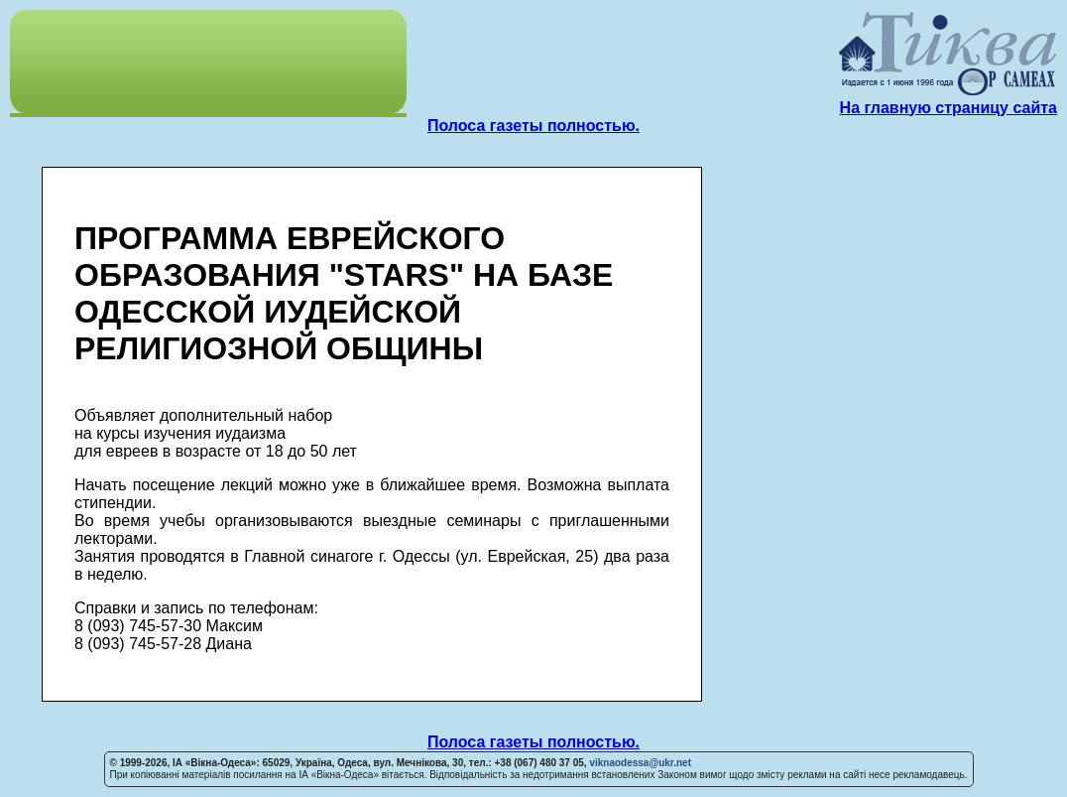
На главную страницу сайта (948, 107)
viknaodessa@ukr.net (640, 762)
